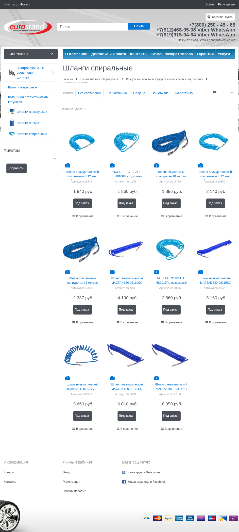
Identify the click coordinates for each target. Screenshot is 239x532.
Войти (209, 4)
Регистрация (226, 4)
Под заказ (81, 203)
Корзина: (222, 17)
